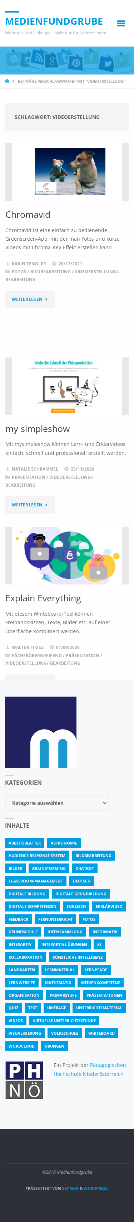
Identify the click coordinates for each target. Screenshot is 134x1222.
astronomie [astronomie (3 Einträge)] (64, 843)
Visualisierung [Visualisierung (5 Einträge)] (25, 1033)
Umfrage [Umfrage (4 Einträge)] (56, 1007)
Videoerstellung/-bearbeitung (42, 663)
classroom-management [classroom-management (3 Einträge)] (36, 881)
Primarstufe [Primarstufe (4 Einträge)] (63, 995)
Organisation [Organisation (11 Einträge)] (24, 995)
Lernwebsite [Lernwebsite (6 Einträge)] (22, 982)
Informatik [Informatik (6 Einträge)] (105, 931)
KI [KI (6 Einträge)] (99, 944)
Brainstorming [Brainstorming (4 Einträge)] (49, 868)
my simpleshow (37, 428)
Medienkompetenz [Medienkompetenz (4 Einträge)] (100, 982)
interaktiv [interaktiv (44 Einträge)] (20, 944)
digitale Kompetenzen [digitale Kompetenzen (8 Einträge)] (32, 906)
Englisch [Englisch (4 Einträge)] (76, 906)
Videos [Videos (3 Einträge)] (16, 1020)
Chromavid (27, 214)
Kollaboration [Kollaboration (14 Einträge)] (26, 957)
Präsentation (28, 477)
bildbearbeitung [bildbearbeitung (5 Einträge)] (93, 855)
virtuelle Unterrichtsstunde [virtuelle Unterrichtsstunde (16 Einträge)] (64, 1020)
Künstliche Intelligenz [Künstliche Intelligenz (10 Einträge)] (78, 957)
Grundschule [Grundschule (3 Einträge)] (23, 931)
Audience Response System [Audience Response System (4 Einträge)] (37, 855)
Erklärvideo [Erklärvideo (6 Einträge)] (109, 906)
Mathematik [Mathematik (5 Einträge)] (58, 982)
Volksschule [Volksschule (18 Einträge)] (64, 1033)
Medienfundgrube (54, 21)
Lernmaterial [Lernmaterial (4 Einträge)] (60, 969)
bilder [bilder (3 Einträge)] (15, 868)
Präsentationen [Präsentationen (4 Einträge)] (104, 995)
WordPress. (96, 1188)
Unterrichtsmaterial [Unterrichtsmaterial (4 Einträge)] (99, 1007)
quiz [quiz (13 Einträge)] (13, 1007)
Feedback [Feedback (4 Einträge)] (18, 919)
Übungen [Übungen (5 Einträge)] (54, 1046)
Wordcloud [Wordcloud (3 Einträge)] (22, 1046)
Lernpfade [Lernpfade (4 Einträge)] (96, 969)
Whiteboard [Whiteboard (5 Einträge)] (101, 1033)
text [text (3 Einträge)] (32, 1007)
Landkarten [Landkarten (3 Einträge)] (22, 969)
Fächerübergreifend (37, 656)
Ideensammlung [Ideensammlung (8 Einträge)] (65, 931)
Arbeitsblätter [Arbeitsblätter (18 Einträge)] (25, 843)
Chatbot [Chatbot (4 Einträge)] (85, 868)
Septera (70, 1188)
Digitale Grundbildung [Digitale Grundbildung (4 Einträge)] (80, 893)
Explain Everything (43, 598)
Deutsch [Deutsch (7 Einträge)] (81, 881)
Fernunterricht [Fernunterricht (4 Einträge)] (55, 919)
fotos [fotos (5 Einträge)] (89, 919)
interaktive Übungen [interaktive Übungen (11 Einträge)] (64, 944)
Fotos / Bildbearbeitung (41, 272)
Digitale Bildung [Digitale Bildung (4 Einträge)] (27, 893)
